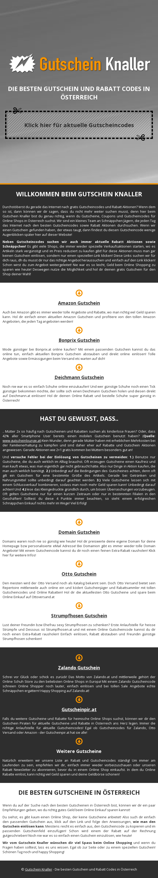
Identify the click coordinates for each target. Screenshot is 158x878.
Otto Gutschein (79, 574)
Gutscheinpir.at (79, 709)
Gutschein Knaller (38, 869)
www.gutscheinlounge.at (21, 440)
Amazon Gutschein (79, 303)
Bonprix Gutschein (79, 340)
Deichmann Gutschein (79, 377)
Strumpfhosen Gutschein (79, 615)
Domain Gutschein (79, 532)
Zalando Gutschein (79, 668)
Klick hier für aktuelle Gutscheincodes (79, 125)
